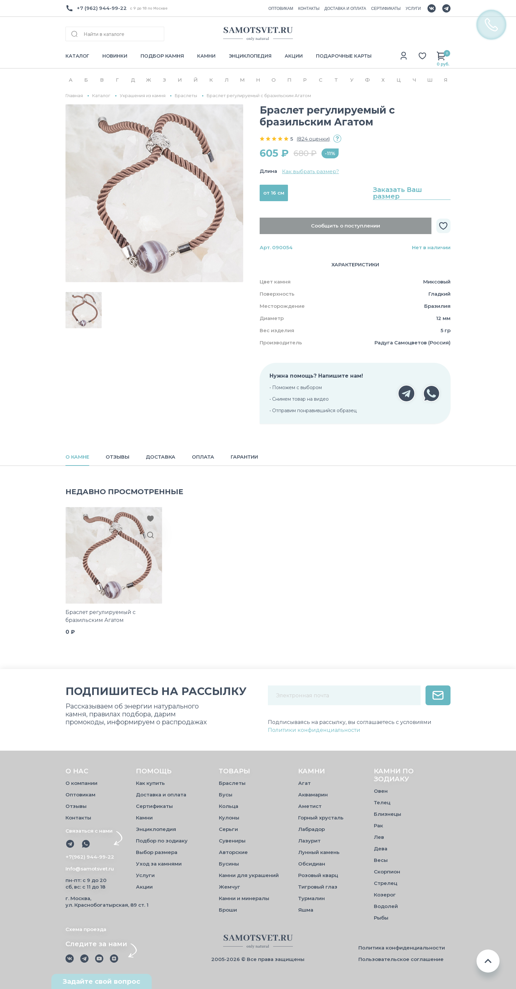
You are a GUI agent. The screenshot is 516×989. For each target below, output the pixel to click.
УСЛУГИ (413, 8)
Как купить (150, 783)
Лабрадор (311, 829)
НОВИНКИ (114, 56)
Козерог (385, 895)
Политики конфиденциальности (314, 730)
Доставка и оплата (161, 794)
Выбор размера (156, 852)
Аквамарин (313, 794)
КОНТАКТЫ (309, 8)
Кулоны (229, 818)
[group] (154, 193)
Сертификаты (154, 806)
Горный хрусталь (321, 818)
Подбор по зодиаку (162, 841)
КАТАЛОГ (77, 56)
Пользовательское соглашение (401, 959)
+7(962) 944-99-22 (89, 857)
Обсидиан (311, 864)
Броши (228, 910)
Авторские (233, 852)
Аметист (310, 806)
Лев (379, 837)
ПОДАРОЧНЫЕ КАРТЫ (344, 56)
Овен (381, 791)
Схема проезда (85, 929)
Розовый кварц (318, 875)
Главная (74, 95)
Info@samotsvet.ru (89, 869)
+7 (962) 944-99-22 (102, 8)
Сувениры (232, 841)
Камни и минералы (244, 898)
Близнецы (387, 814)
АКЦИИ (294, 56)
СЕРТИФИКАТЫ (386, 8)
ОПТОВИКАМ (280, 8)
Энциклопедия (156, 829)
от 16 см (273, 193)
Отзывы (76, 806)
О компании (81, 783)
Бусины (229, 864)
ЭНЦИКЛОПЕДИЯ (250, 56)
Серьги (228, 829)
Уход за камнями (159, 864)
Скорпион (387, 872)
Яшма (305, 910)
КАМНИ (206, 56)
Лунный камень (319, 852)
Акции (144, 887)
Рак (378, 825)
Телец (382, 802)
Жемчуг (229, 887)
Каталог (101, 95)
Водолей (386, 906)
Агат (304, 783)
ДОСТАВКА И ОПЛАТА (345, 8)
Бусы (225, 794)
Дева (380, 848)
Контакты (78, 818)
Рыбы (381, 918)
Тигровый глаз (317, 887)
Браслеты (186, 95)
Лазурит (309, 841)
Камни (144, 818)
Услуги (145, 875)
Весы (381, 860)
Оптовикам (80, 794)
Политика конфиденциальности (401, 948)
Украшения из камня (143, 95)
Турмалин (311, 898)
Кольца (228, 806)
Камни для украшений (249, 875)
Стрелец (385, 883)
